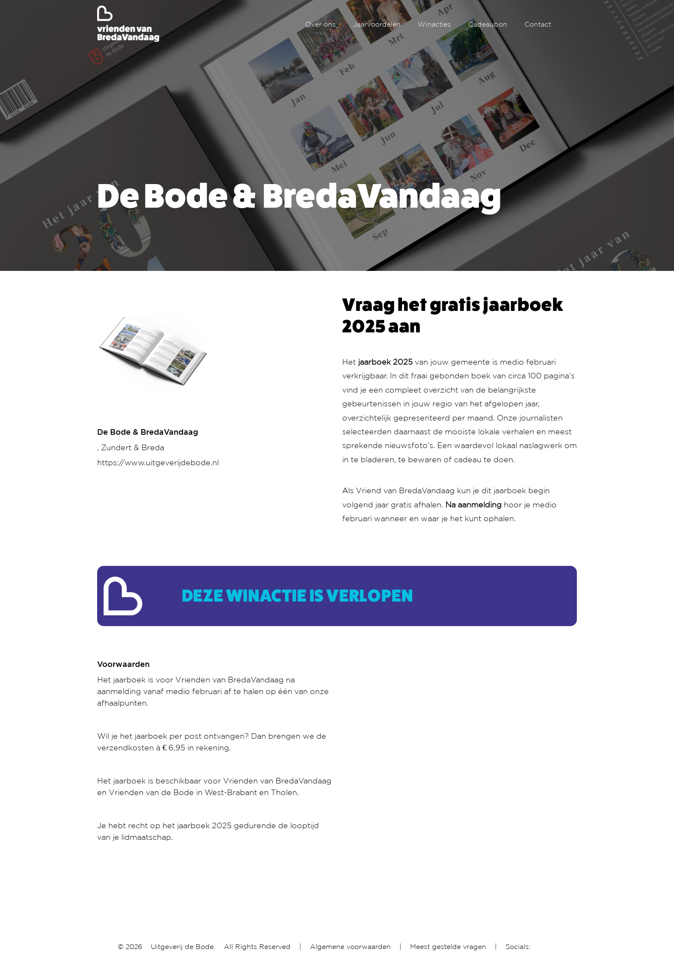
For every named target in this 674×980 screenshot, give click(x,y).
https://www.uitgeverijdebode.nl (158, 462)
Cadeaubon (487, 24)
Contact (537, 24)
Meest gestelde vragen (448, 946)
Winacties (434, 24)
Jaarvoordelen (377, 24)
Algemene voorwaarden (350, 946)
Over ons (320, 24)
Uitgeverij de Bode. (183, 946)
